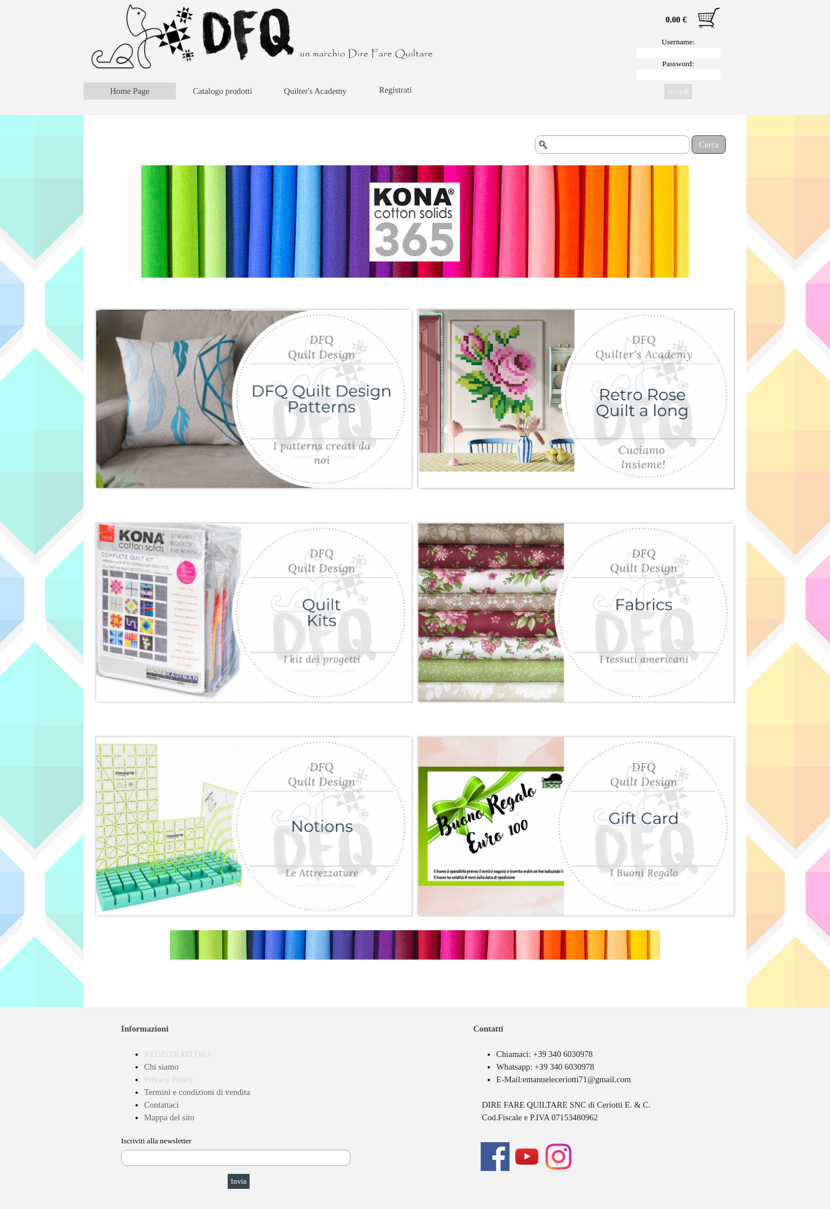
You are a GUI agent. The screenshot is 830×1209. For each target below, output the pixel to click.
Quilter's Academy (315, 91)
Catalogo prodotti (222, 91)
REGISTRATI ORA (178, 1054)
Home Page (129, 91)
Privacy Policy (169, 1079)
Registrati (395, 89)
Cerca (709, 144)
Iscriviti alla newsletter (156, 1140)
